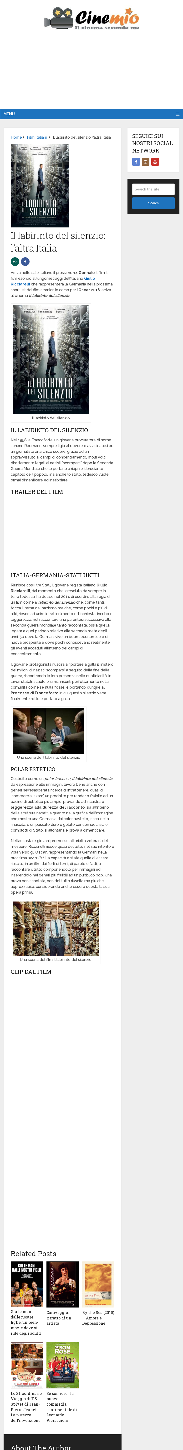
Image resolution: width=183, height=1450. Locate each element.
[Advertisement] (91, 73)
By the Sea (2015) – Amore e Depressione (98, 1318)
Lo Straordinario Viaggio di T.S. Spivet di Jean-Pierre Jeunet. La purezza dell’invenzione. (26, 1406)
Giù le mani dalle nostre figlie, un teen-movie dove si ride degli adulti (26, 1322)
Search (153, 203)
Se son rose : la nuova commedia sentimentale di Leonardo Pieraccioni (61, 1406)
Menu (9, 114)
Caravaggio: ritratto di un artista (58, 1318)
